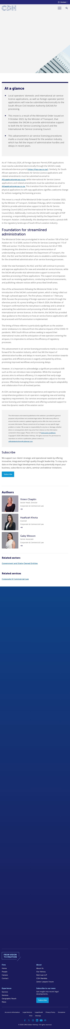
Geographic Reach (9, 999)
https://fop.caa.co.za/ (38, 169)
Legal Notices (27, 1012)
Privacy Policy (50, 1012)
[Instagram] (33, 1020)
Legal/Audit (39, 1012)
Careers (5, 975)
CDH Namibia (41, 978)
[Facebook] (25, 1020)
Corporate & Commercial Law (15, 579)
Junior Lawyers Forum (45, 982)
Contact (5, 978)
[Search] (67, 8)
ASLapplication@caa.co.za (13, 179)
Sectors (5, 992)
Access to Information (12, 1012)
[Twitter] (29, 1020)
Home (4, 968)
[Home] (9, 8)
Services (5, 995)
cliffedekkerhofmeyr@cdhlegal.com (20, 441)
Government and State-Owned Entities (20, 563)
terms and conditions (48, 433)
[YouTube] (41, 1020)
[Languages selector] (63, 2)
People (4, 972)
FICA (30, 1016)
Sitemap (38, 1016)
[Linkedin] (37, 1020)
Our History (41, 972)
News (4, 1002)
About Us (40, 968)
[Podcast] (45, 1020)
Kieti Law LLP (41, 975)
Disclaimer (61, 1012)
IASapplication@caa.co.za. (13, 186)
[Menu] (60, 8)
